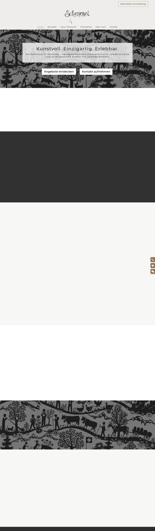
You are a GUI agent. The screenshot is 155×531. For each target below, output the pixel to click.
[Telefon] (152, 259)
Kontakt (113, 27)
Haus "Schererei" (69, 27)
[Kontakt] (152, 271)
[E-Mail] (152, 265)
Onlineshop (86, 27)
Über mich (101, 27)
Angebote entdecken (59, 71)
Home (41, 27)
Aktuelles (52, 27)
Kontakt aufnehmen (96, 71)
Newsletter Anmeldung (133, 4)
